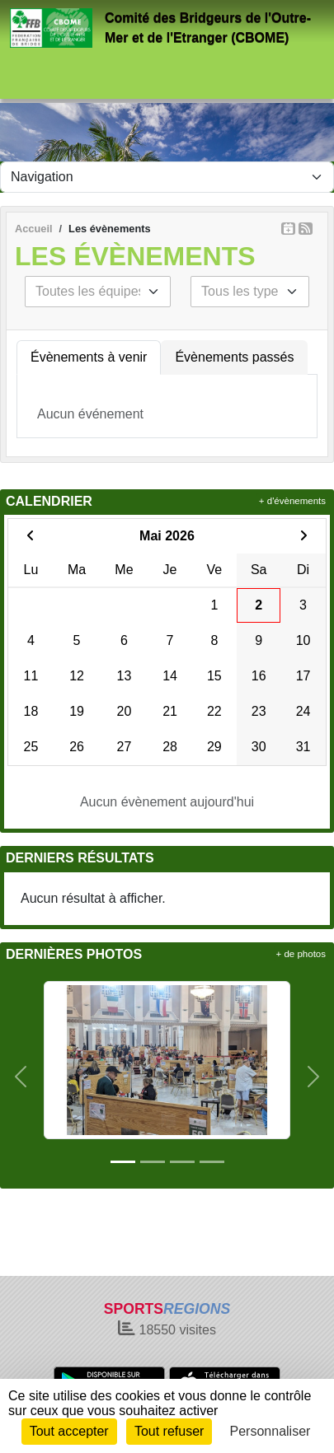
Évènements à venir (89, 357)
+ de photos (301, 954)
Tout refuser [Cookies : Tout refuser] (169, 1431)
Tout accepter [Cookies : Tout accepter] (69, 1431)
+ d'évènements (292, 501)
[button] (20, 1076)
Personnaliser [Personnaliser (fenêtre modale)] (270, 1431)
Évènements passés (234, 357)
